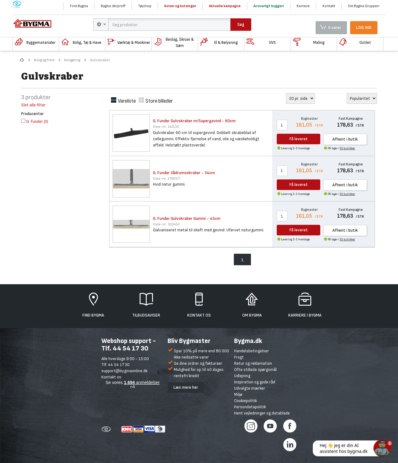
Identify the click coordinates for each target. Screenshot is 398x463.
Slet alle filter (33, 105)
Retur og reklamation (253, 363)
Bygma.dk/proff (113, 6)
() (34, 121)
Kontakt (328, 6)
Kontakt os (111, 377)
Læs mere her (186, 387)
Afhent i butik (345, 139)
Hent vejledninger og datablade (262, 413)
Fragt (239, 357)
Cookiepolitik (245, 400)
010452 (166, 224)
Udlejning (242, 375)
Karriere (303, 6)
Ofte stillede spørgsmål (255, 369)
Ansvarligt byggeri (268, 6)
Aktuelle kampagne (225, 6)
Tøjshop (144, 6)
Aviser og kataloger (180, 6)
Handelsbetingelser (251, 351)
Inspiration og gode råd (254, 382)
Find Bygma (79, 6)
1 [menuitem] (242, 259)
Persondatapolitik (250, 407)
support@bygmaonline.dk (124, 370)
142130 (166, 126)
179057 (166, 178)
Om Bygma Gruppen (363, 6)
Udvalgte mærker (249, 388)
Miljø (238, 394)
